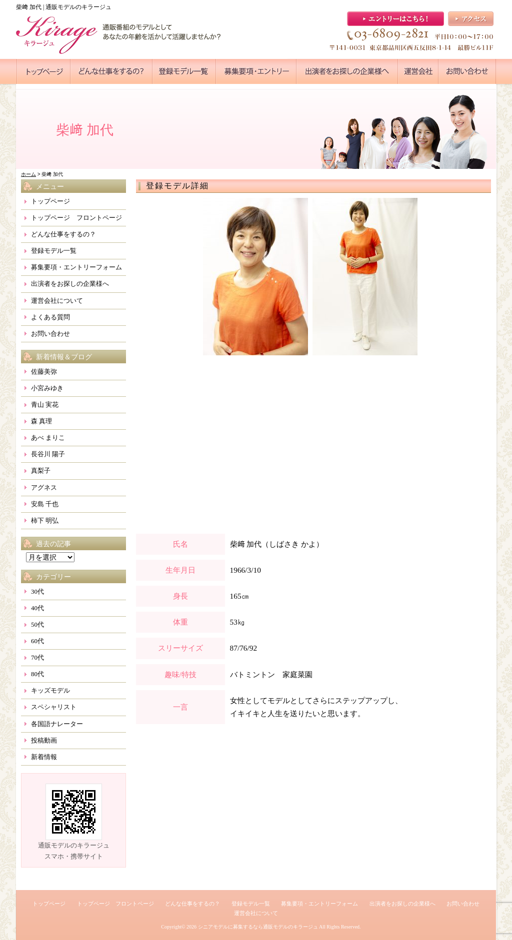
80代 (37, 674)
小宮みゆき (47, 388)
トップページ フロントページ (76, 217)
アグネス (44, 487)
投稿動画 (44, 740)
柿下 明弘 (44, 520)
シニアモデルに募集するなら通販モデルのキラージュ (258, 927)
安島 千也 (44, 504)
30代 (37, 591)
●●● (43, 71)
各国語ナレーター (57, 724)
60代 (37, 641)
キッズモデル (50, 690)
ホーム (28, 174)
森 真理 (41, 421)
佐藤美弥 (44, 371)
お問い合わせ (50, 333)
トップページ (50, 201)
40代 (37, 608)
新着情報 (44, 757)
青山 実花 (44, 404)
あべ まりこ (48, 437)
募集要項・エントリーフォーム (76, 267)
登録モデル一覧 (53, 250)
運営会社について (57, 300)
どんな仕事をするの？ (63, 234)
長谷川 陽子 (48, 454)
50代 (37, 624)
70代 (37, 657)
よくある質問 (50, 317)
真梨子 (40, 470)
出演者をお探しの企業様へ (70, 283)
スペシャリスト (53, 707)
